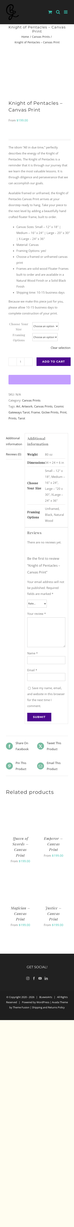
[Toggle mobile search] (58, 12)
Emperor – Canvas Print (53, 844)
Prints (12, 418)
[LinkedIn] (46, 978)
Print (63, 412)
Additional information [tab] (14, 441)
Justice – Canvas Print (53, 913)
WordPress (43, 1002)
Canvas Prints (31, 400)
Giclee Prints (49, 412)
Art (18, 406)
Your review (36, 614)
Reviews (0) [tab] (13, 454)
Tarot (21, 418)
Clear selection (60, 348)
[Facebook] (34, 978)
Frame (35, 412)
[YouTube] (40, 978)
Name (32, 653)
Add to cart (53, 361)
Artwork (27, 406)
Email (32, 670)
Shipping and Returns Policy (48, 1007)
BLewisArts (45, 997)
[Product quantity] (20, 362)
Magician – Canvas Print (20, 913)
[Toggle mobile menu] (66, 12)
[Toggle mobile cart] (50, 12)
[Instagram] (27, 978)
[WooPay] (39, 379)
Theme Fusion (21, 1007)
